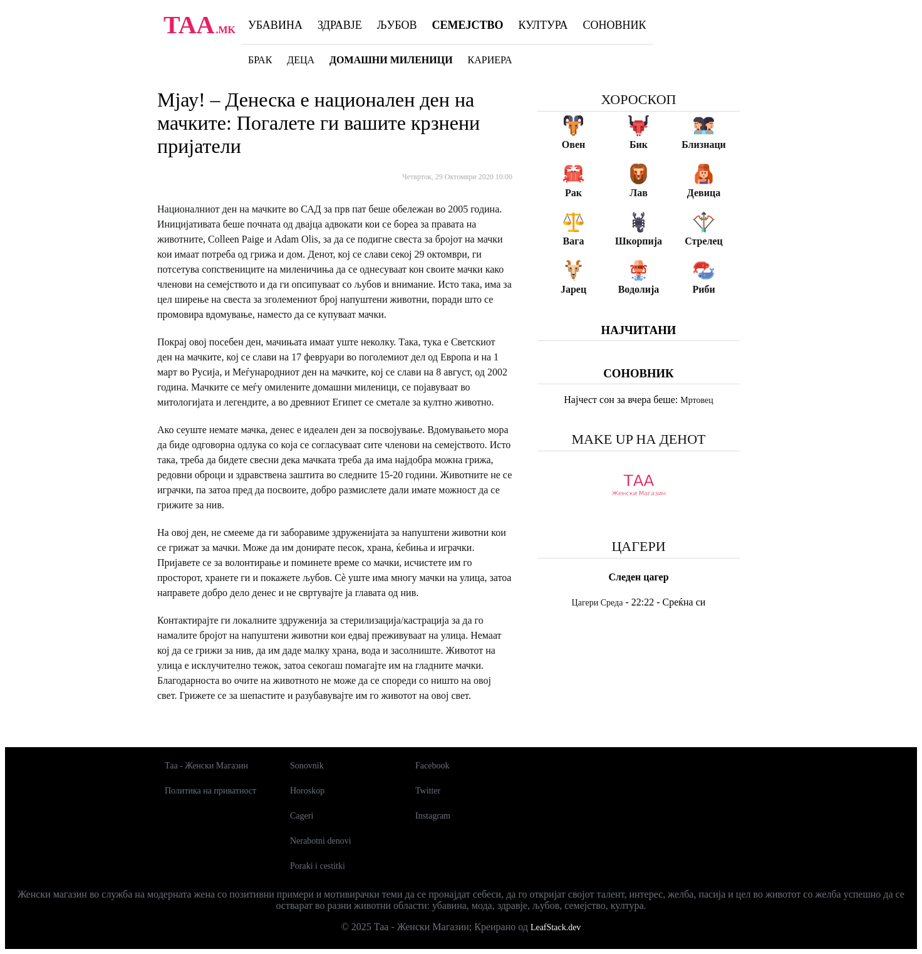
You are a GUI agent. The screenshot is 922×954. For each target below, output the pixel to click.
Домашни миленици (391, 60)
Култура (543, 25)
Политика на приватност (210, 790)
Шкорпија (638, 241)
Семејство (467, 25)
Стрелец (704, 241)
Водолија (639, 289)
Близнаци (703, 144)
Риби (703, 289)
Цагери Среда (597, 602)
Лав (638, 192)
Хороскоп (638, 99)
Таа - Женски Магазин (206, 765)
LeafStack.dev (556, 927)
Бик (638, 144)
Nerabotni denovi (320, 841)
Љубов (397, 25)
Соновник (614, 25)
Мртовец (696, 400)
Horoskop (307, 790)
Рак (573, 192)
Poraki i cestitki (317, 866)
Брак (260, 60)
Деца (300, 60)
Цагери (638, 546)
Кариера (490, 60)
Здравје (340, 25)
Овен (573, 144)
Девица (703, 192)
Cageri (301, 815)
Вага (573, 241)
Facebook (432, 765)
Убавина (275, 25)
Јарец (573, 289)
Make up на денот (638, 439)
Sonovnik (307, 765)
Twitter (427, 790)
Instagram (432, 815)
